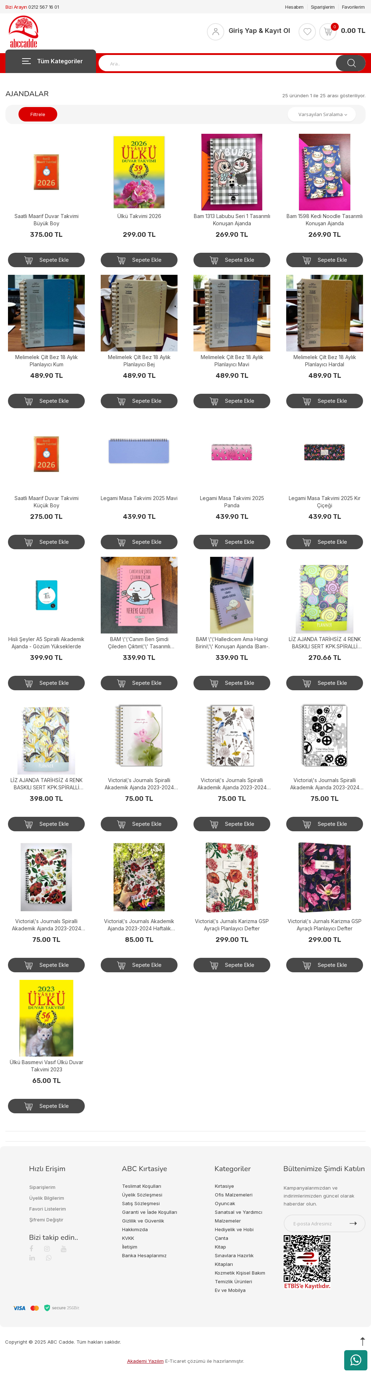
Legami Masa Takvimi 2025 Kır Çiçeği (324, 501)
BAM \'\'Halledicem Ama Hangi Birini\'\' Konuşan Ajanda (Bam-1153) (232, 643)
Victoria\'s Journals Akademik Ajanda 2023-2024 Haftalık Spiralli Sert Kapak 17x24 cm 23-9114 (139, 925)
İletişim (129, 1247)
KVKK (128, 1238)
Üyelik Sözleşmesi (142, 1195)
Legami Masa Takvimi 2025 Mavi (139, 498)
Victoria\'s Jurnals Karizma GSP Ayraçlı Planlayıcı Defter (232, 924)
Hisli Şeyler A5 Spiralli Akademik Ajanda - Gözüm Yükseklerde (46, 642)
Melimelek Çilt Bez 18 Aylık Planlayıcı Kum (46, 360)
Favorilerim (353, 7)
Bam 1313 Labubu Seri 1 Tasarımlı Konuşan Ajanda (232, 219)
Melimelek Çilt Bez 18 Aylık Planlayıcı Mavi (232, 360)
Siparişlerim (323, 7)
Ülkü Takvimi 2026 (139, 216)
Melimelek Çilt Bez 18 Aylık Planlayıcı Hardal (324, 360)
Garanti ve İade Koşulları (149, 1212)
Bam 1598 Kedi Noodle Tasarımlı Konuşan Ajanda (325, 219)
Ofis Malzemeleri (234, 1195)
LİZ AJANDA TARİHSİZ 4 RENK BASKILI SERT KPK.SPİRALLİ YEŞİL (325, 643)
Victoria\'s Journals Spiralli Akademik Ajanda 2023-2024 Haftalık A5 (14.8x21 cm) (139, 784)
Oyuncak (225, 1203)
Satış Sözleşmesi (141, 1203)
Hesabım (294, 7)
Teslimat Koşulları (141, 1186)
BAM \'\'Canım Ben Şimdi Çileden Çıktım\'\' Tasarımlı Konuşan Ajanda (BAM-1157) (139, 643)
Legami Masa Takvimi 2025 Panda (232, 501)
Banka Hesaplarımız (144, 1255)
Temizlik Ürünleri (233, 1281)
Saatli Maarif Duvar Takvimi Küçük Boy (46, 501)
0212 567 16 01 (43, 7)
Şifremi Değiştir (46, 1219)
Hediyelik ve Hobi (234, 1229)
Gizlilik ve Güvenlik (143, 1221)
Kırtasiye (224, 1186)
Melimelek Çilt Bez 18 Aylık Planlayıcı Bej (139, 360)
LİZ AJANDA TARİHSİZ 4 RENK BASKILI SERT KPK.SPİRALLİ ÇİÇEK (47, 784)
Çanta (221, 1238)
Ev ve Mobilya (230, 1290)
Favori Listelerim (47, 1209)
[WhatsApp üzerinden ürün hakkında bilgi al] (355, 1360)
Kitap (220, 1247)
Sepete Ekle (46, 260)
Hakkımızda (135, 1229)
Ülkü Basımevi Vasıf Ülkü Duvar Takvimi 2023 (46, 1065)
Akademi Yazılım (145, 1361)
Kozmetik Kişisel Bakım (240, 1273)
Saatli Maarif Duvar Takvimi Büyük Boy (46, 219)
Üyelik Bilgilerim (46, 1198)
